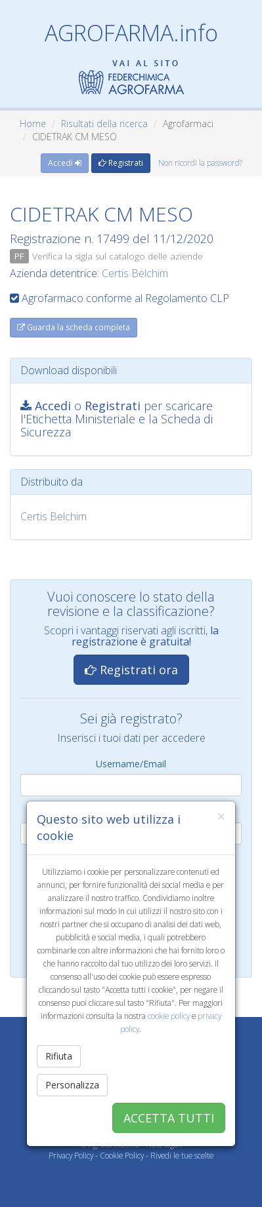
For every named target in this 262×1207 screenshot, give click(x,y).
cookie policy (169, 1015)
